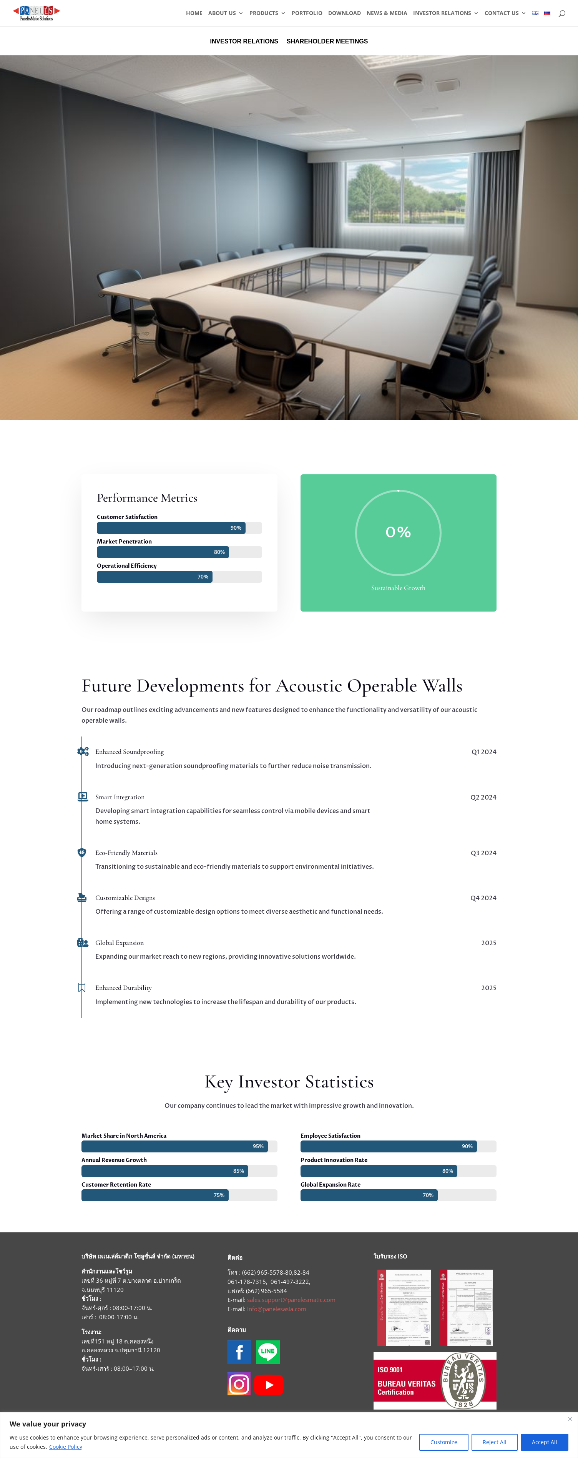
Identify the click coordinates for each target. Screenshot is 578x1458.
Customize (443, 1442)
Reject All (495, 1442)
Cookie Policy (65, 1446)
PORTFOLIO (307, 13)
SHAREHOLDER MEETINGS (327, 42)
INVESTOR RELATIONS (442, 13)
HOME (194, 13)
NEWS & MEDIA (387, 13)
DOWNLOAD (344, 13)
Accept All (544, 1442)
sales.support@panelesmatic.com (291, 1299)
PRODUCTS (263, 13)
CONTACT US (502, 13)
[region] (289, 1435)
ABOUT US (222, 13)
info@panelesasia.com (276, 1309)
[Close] (570, 1418)
